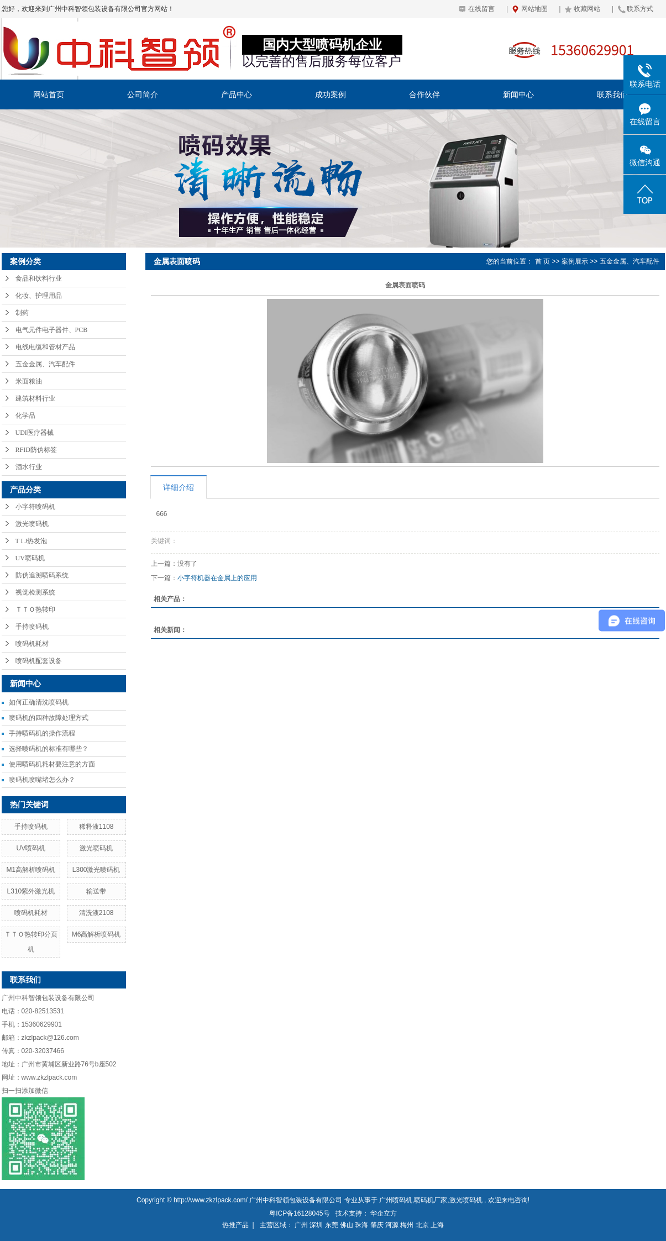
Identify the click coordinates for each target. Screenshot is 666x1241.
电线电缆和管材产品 (45, 347)
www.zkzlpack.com (49, 1077)
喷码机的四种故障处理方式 (48, 718)
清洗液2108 (96, 913)
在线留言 (481, 9)
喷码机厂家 (430, 1200)
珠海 (361, 1225)
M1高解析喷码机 (31, 870)
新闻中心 (518, 94)
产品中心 (236, 94)
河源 (391, 1225)
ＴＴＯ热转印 (35, 609)
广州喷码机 (395, 1200)
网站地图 (534, 9)
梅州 (406, 1225)
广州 (301, 1225)
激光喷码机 (32, 524)
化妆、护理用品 (38, 295)
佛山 (346, 1225)
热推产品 (235, 1225)
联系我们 (612, 94)
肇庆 (377, 1225)
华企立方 (383, 1213)
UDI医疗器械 (34, 433)
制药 (22, 313)
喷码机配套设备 (38, 661)
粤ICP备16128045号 (299, 1213)
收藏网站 (587, 9)
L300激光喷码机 (96, 870)
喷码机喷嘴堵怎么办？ (42, 779)
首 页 (542, 261)
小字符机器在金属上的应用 (217, 578)
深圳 (316, 1225)
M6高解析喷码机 (96, 934)
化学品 (25, 415)
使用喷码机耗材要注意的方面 (52, 764)
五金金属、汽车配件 (45, 364)
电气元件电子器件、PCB (51, 330)
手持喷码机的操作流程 (42, 733)
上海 (437, 1225)
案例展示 (575, 261)
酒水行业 (28, 467)
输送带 (96, 891)
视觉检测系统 (35, 592)
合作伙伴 (424, 94)
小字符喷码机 (35, 507)
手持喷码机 (32, 626)
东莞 (331, 1225)
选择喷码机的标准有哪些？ (48, 749)
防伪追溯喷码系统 (42, 575)
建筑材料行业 (35, 398)
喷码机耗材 (32, 644)
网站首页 (48, 94)
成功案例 (330, 94)
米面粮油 (28, 381)
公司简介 (142, 94)
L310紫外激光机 (31, 891)
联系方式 (640, 9)
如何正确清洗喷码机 (39, 702)
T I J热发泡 (31, 541)
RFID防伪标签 (36, 450)
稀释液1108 (96, 826)
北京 (422, 1225)
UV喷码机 (30, 558)
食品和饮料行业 (38, 278)
